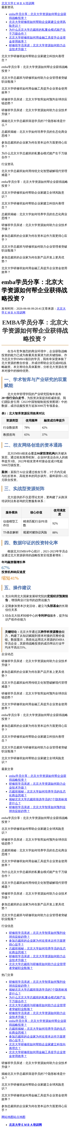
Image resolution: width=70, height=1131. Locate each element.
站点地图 (19, 1117)
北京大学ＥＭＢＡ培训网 (17, 3)
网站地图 (7, 1117)
